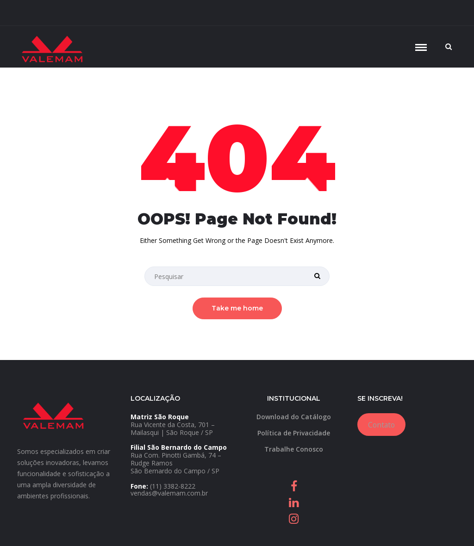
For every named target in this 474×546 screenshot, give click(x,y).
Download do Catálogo (293, 416)
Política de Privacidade (293, 432)
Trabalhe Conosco (293, 449)
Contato (381, 425)
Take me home (237, 308)
